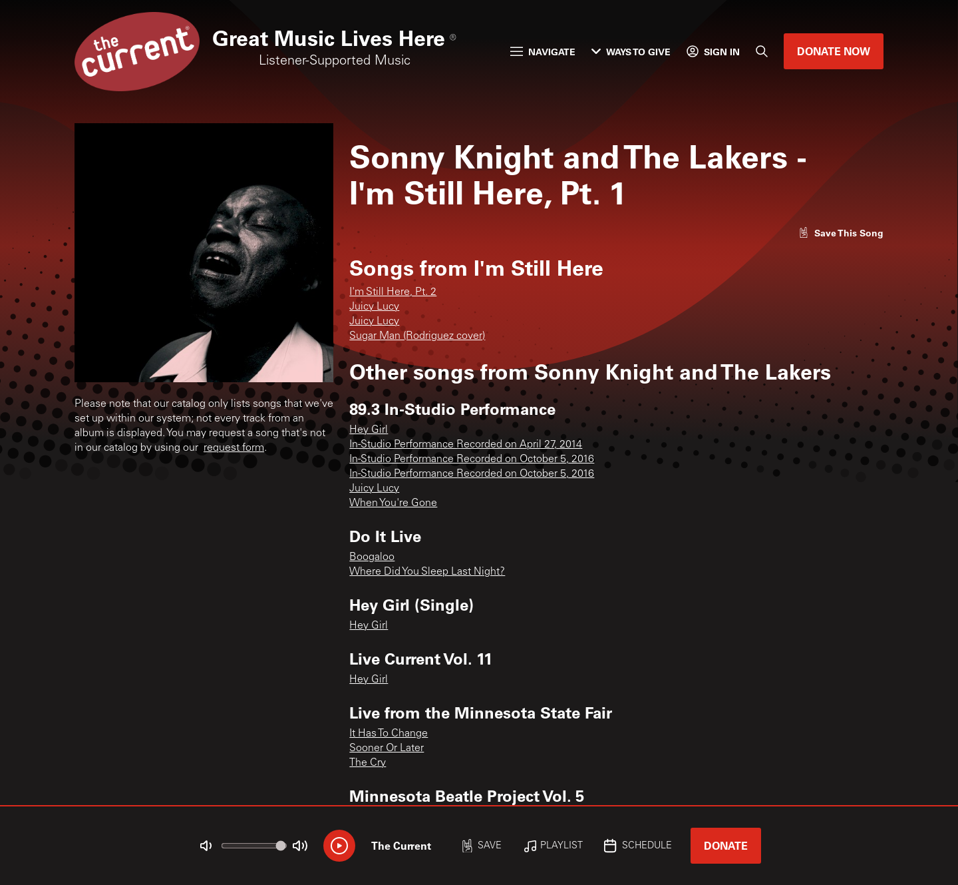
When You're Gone (393, 503)
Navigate (542, 51)
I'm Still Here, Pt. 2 (392, 292)
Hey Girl (368, 430)
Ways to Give (631, 51)
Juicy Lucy (374, 307)
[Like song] (840, 232)
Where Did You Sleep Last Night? (427, 572)
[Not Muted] (206, 845)
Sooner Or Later (386, 748)
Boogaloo (372, 557)
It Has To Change (388, 734)
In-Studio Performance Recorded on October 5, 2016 (471, 459)
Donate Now (833, 51)
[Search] (761, 51)
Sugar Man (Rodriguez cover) (417, 336)
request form (234, 448)
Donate (726, 845)
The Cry (367, 763)
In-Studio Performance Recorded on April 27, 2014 (465, 445)
